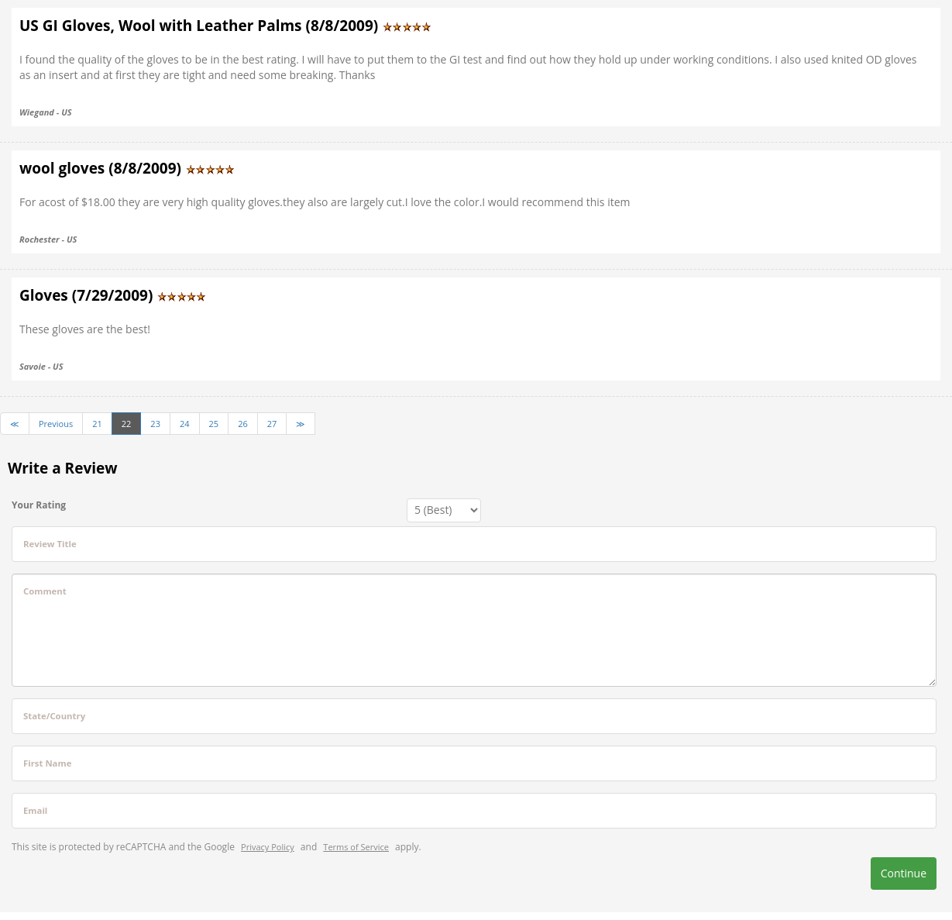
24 (185, 423)
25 (214, 423)
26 (243, 423)
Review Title (50, 544)
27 (272, 423)
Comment (45, 591)
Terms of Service (356, 847)
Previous (56, 423)
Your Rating (39, 505)
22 (127, 423)
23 (155, 423)
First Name (47, 763)
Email (35, 810)
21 (97, 423)
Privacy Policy (267, 847)
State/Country (54, 716)
